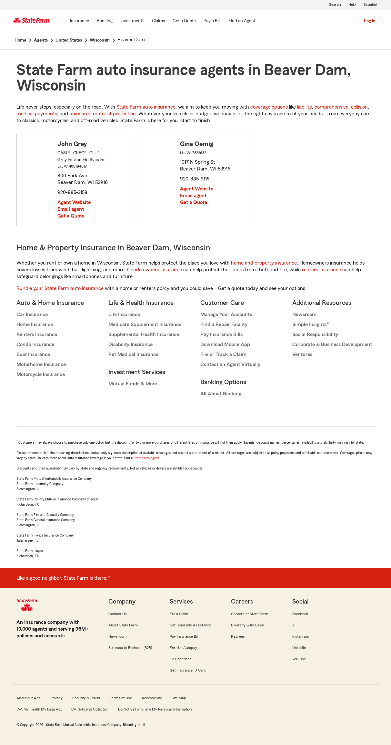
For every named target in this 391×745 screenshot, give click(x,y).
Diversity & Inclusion (247, 625)
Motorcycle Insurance (40, 374)
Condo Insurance (35, 344)
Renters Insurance (36, 334)
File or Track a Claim (223, 354)
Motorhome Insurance (41, 364)
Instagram (300, 636)
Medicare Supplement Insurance (144, 324)
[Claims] (158, 21)
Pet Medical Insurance (133, 354)
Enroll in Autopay (183, 648)
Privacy (56, 698)
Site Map (179, 698)
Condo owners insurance (154, 269)
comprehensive (331, 107)
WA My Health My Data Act (39, 709)
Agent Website (74, 202)
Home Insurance (34, 324)
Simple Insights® (310, 324)
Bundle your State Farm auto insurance (60, 288)
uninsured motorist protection (102, 113)
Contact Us (117, 614)
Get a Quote (71, 215)
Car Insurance (32, 314)
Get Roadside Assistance (190, 625)
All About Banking (220, 393)
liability (304, 107)
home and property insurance (264, 263)
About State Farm (123, 625)
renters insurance (321, 269)
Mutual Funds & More (132, 383)
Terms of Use (121, 698)
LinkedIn (299, 648)
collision (359, 107)
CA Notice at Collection (89, 709)
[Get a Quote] (184, 21)
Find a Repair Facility (223, 324)
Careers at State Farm (249, 614)
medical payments (36, 113)
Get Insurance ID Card (188, 670)
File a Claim (179, 614)
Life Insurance (124, 314)
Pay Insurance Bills (221, 334)
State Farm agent (146, 458)
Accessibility (152, 698)
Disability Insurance (130, 344)
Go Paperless (181, 659)
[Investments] (132, 21)
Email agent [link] (70, 209)
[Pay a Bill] (212, 21)
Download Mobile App (225, 344)
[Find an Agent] (242, 21)
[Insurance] (79, 21)
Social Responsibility (315, 334)
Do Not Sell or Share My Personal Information (155, 709)
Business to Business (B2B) (130, 648)
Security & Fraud (86, 698)
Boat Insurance (33, 354)
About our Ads (28, 698)
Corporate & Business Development (332, 344)
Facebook (300, 614)
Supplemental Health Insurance (143, 334)
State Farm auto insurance (145, 107)
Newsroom (304, 314)
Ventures (302, 354)
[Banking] (104, 21)
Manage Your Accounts (226, 314)
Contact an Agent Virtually (230, 364)
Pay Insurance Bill (184, 636)
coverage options (269, 107)
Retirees (238, 636)
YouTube (299, 659)
